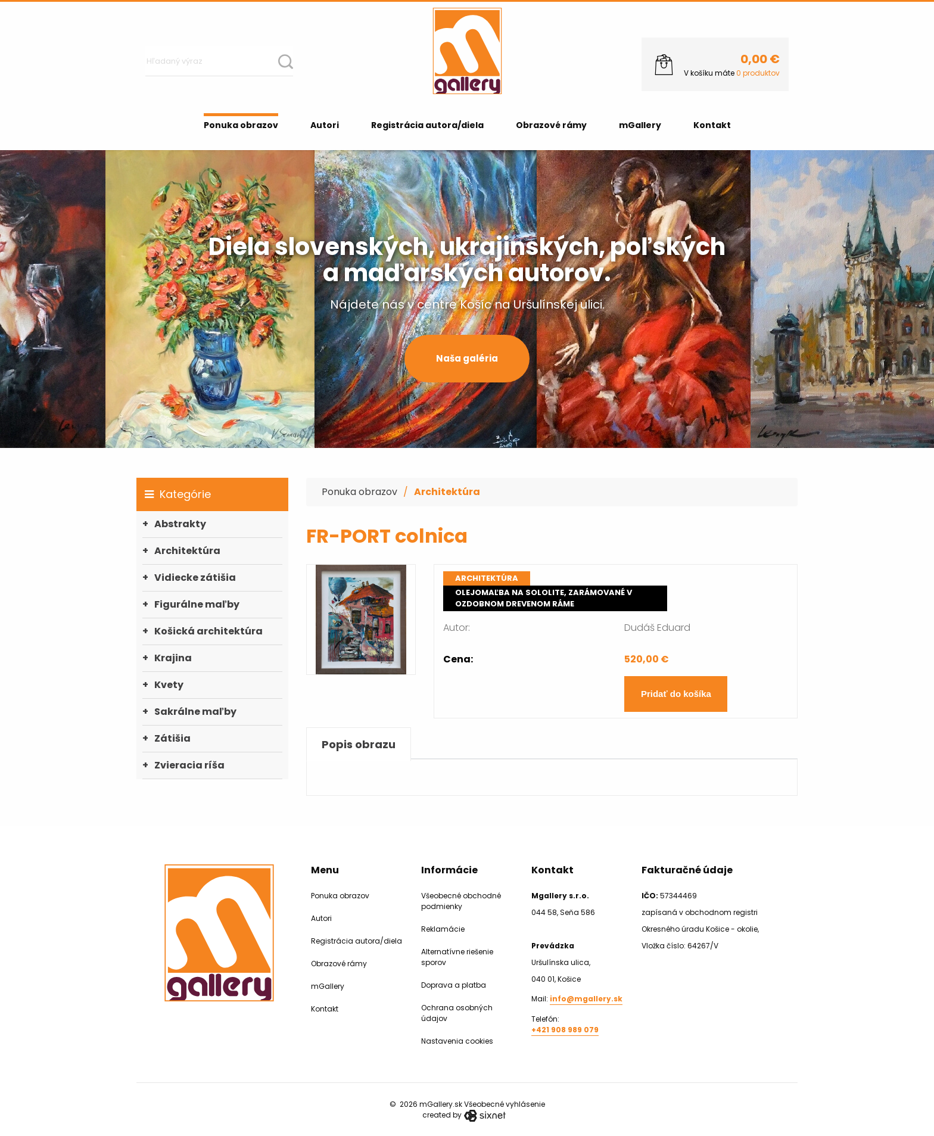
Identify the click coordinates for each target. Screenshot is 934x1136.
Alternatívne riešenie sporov (457, 957)
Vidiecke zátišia (195, 577)
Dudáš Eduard (657, 627)
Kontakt (712, 125)
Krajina (173, 658)
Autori (324, 125)
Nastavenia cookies (457, 1041)
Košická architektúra (208, 631)
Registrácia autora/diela (427, 125)
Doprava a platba (453, 985)
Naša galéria (467, 358)
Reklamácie (443, 929)
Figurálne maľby (196, 604)
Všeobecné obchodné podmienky (461, 901)
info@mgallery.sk (586, 999)
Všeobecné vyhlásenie (504, 1104)
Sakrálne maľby (195, 711)
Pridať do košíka (676, 694)
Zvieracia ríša (189, 765)
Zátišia (172, 738)
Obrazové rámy (551, 125)
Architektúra (187, 551)
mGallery (640, 125)
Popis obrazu (359, 744)
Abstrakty (180, 524)
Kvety (168, 685)
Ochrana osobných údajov (457, 1013)
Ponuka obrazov (241, 125)
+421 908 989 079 (565, 1030)
